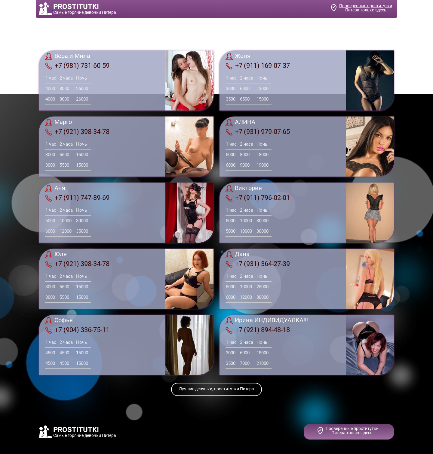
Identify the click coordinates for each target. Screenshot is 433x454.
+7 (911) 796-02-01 (258, 198)
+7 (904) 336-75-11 (77, 330)
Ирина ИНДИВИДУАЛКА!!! (267, 320)
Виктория (244, 188)
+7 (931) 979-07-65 (258, 132)
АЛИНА (240, 122)
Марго (58, 122)
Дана (238, 254)
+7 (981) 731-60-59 (77, 66)
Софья (59, 320)
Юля (56, 254)
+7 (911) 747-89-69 (77, 198)
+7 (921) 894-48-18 (258, 330)
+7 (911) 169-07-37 (258, 66)
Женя (238, 56)
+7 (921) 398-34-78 (77, 132)
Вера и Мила (67, 56)
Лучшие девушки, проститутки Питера (216, 388)
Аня (55, 188)
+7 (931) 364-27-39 (258, 264)
